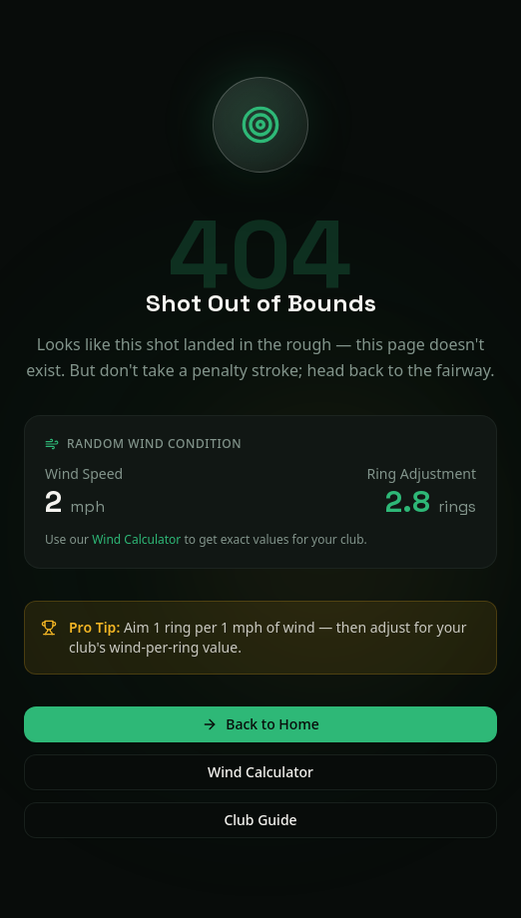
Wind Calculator (136, 539)
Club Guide (260, 819)
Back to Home (260, 723)
